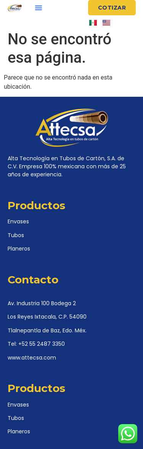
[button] (38, 7)
